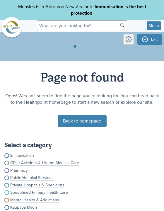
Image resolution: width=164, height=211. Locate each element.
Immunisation (109, 7)
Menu (154, 25)
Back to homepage (82, 121)
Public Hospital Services (32, 177)
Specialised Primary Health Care (39, 192)
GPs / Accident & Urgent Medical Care (44, 162)
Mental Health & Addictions (34, 200)
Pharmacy (19, 170)
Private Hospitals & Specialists (37, 185)
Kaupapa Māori (23, 207)
